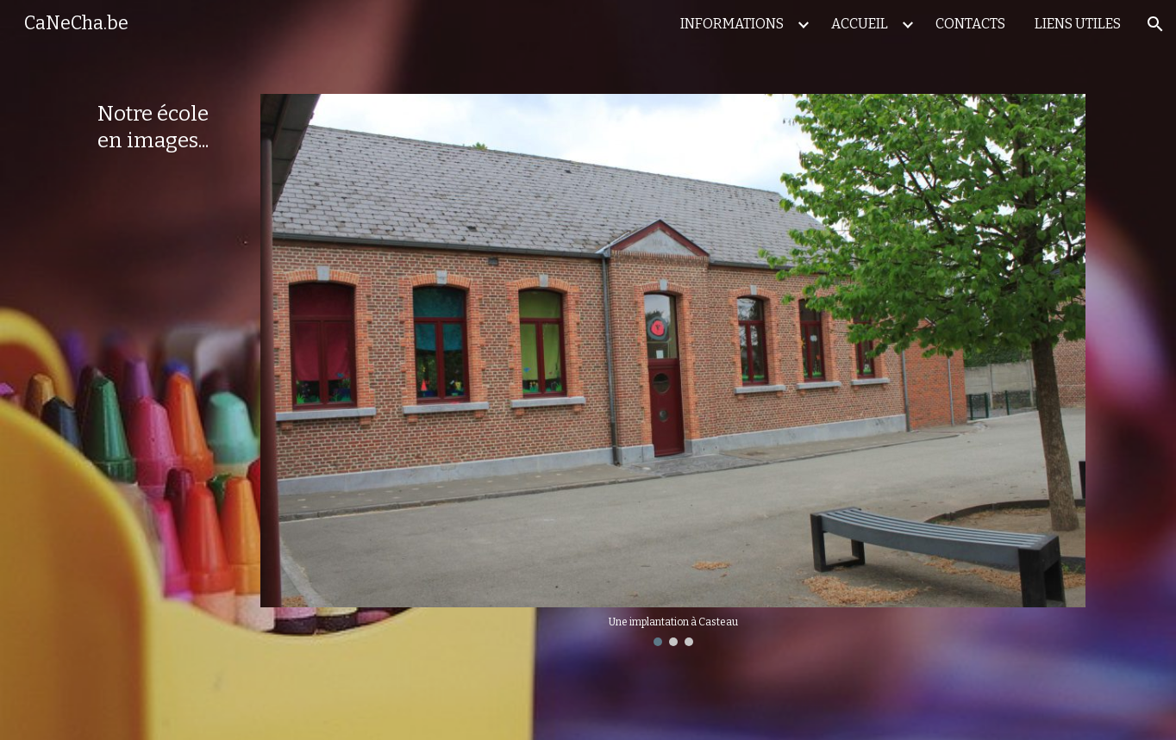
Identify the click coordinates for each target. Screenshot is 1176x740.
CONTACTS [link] (970, 24)
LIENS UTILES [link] (1078, 24)
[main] (163, 127)
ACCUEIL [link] (859, 24)
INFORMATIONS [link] (732, 24)
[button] (1155, 24)
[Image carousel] (672, 370)
